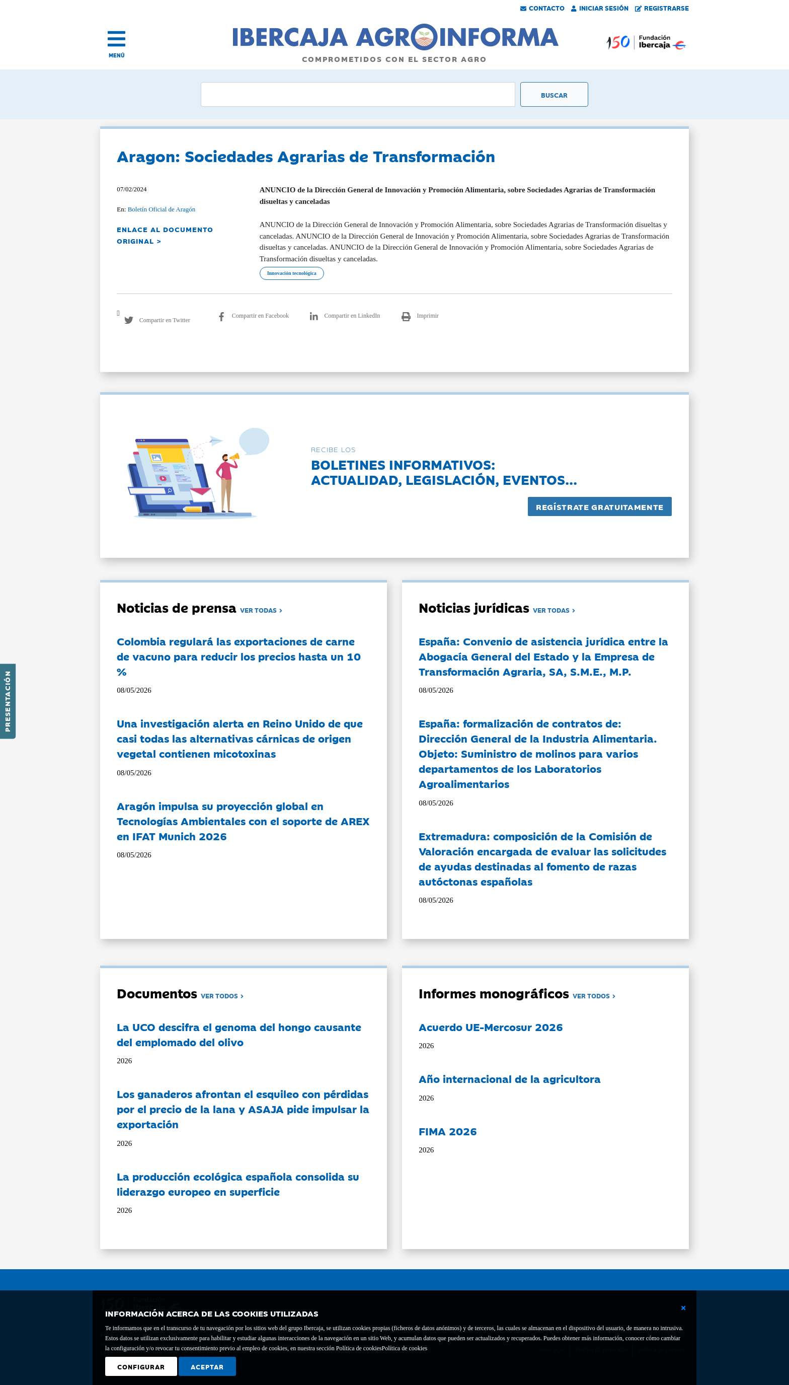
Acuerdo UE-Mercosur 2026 (491, 1026)
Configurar (141, 1366)
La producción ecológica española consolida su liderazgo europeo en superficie (238, 1184)
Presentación (7, 701)
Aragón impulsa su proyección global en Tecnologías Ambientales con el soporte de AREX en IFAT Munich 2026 (243, 820)
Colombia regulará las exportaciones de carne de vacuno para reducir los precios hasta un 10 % (239, 656)
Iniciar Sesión (599, 7)
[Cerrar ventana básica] (683, 1307)
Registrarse (662, 7)
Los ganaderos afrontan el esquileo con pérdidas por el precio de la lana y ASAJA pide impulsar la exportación (243, 1108)
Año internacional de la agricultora (510, 1078)
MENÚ (117, 55)
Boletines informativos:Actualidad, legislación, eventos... (444, 471)
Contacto (542, 7)
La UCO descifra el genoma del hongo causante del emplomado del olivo (239, 1034)
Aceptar (207, 1366)
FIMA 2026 (448, 1130)
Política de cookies (404, 1348)
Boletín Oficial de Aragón (162, 209)
